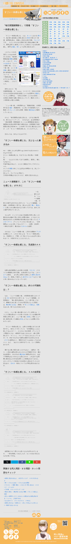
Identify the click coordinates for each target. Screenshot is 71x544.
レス (13, 72)
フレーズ (37, 40)
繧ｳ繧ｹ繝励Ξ (46, 64)
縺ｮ (68, 31)
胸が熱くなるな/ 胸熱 (19, 491)
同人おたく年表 (8, 525)
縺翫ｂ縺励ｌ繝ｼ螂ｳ (48, 69)
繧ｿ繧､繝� (46, 67)
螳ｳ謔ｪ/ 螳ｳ (46, 72)
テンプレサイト (19, 500)
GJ (23, 489)
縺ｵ (59, 33)
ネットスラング (15, 489)
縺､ (59, 29)
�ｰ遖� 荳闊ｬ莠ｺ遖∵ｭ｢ (50, 57)
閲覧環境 (16, 525)
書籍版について (17, 521)
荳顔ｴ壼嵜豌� (47, 62)
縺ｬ (59, 31)
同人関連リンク (8, 527)
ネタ (8, 298)
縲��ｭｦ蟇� (47, 82)
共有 (28, 38)
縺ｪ (51, 31)
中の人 (28, 500)
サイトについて (17, 520)
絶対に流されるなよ (10, 478)
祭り (39, 35)
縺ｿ (55, 36)
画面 (10, 168)
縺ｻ (68, 33)
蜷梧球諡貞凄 (46, 84)
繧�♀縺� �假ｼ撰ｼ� (49, 74)
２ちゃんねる (12, 482)
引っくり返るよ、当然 (32, 305)
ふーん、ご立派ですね (14, 498)
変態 (10, 59)
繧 (59, 36)
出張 (28, 317)
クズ (6, 340)
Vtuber (45, 76)
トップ (6, 19)
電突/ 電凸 (15, 485)
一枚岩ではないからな (11, 505)
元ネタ (13, 363)
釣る (21, 319)
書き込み (32, 110)
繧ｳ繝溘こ (46, 86)
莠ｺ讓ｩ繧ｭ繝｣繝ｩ (47, 54)
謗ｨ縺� (45, 77)
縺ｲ (55, 33)
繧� (63, 36)
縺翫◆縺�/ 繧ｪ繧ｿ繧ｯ (49, 52)
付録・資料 (7, 528)
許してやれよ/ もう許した (30, 503)
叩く (18, 47)
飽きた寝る (8, 491)
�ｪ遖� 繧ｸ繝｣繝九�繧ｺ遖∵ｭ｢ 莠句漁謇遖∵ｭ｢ (56, 87)
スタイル (24, 226)
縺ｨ (68, 29)
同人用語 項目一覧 (14, 19)
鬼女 (10, 108)
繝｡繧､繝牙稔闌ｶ (47, 81)
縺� (50, 22)
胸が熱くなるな (11, 305)
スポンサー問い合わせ (27, 485)
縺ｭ (64, 31)
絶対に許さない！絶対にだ (12, 503)
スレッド (12, 110)
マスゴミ (32, 270)
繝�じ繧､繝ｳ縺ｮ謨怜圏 (49, 66)
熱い (15, 79)
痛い (33, 205)
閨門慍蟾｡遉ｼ (47, 79)
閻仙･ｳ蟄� (46, 61)
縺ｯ (51, 33)
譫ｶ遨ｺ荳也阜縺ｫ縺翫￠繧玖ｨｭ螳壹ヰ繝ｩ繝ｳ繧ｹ (56, 71)
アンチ (38, 231)
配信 (37, 93)
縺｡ (55, 29)
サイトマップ (17, 527)
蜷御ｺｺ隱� (46, 56)
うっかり (11, 487)
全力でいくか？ (28, 277)
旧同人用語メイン (8, 521)
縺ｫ (55, 31)
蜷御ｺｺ (45, 51)
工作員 (6, 489)
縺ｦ (64, 29)
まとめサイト (8, 500)
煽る (13, 47)
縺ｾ (51, 36)
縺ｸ (64, 33)
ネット (29, 35)
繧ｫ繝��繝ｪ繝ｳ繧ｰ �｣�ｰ (50, 59)
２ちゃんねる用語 (23, 482)
